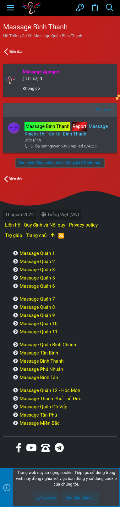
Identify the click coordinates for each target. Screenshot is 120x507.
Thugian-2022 (19, 214)
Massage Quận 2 (37, 261)
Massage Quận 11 (38, 332)
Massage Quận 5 (37, 278)
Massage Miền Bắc (39, 423)
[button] (10, 8)
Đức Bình (33, 140)
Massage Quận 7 (37, 299)
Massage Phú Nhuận (41, 369)
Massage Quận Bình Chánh (47, 345)
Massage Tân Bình (38, 353)
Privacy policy (83, 225)
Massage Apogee (41, 72)
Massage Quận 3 (37, 270)
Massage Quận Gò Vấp (43, 407)
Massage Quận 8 (37, 307)
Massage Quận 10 (38, 323)
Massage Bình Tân (38, 377)
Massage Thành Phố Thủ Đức (50, 398)
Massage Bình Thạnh (41, 361)
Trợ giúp (13, 235)
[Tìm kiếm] (109, 7)
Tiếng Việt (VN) (60, 214)
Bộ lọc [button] (101, 109)
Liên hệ (12, 225)
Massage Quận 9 (37, 315)
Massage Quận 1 (37, 253)
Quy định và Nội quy (44, 225)
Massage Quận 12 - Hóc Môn (49, 390)
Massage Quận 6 (37, 286)
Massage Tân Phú (38, 415)
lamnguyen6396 (55, 146)
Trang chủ (36, 235)
